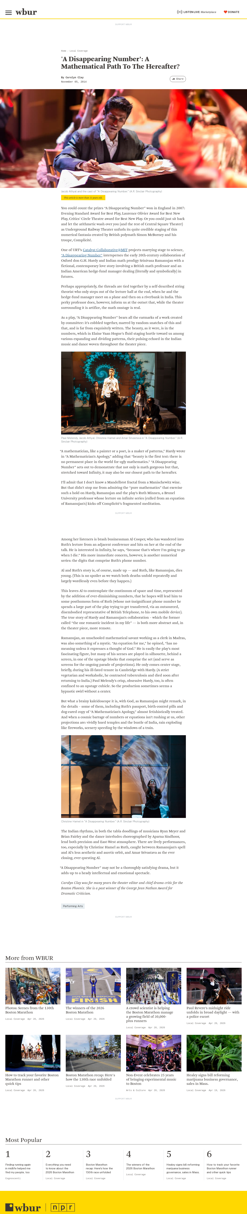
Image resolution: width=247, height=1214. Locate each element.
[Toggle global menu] (8, 13)
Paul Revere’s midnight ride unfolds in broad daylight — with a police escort (213, 1013)
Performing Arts (73, 906)
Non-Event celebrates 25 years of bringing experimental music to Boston (151, 1080)
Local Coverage (79, 51)
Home (63, 51)
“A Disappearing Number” (81, 255)
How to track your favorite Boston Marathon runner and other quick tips (32, 1080)
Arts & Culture (136, 1090)
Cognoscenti (13, 1178)
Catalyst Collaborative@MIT (105, 250)
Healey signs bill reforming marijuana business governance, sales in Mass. (212, 1080)
